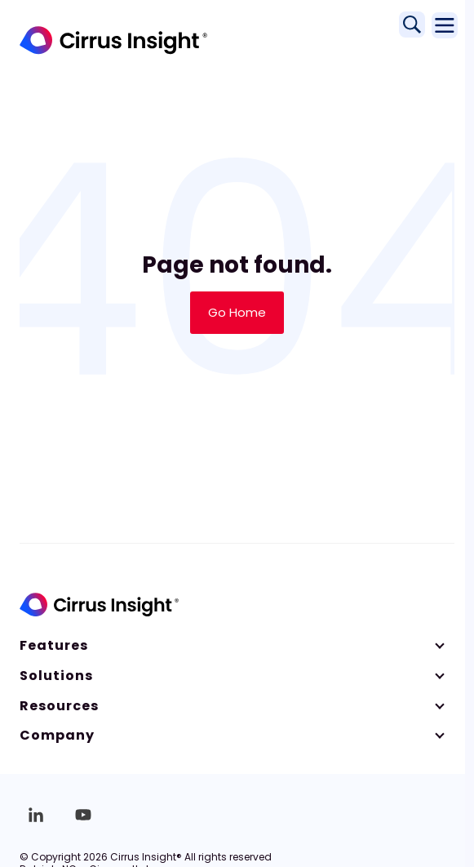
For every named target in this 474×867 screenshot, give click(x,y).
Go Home (237, 312)
